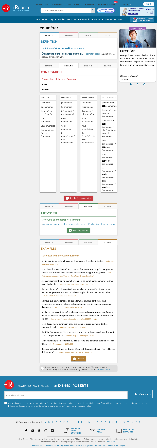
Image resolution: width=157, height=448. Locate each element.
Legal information (67, 445)
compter (90, 54)
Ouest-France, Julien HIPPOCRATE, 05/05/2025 (77, 284)
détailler (98, 54)
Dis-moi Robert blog (43, 19)
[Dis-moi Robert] (105, 10)
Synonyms (56, 4)
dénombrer (81, 224)
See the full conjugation (80, 198)
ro (103, 106)
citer (65, 224)
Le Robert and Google (116, 445)
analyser (58, 224)
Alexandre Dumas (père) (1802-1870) (68, 307)
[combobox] (66, 10)
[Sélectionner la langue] (148, 4)
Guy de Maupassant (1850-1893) (61, 344)
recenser (111, 224)
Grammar (89, 4)
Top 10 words (83, 19)
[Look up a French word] (93, 10)
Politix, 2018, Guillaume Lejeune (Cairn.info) (60, 296)
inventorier (101, 224)
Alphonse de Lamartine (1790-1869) (73, 327)
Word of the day (64, 19)
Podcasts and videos (114, 19)
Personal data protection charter (45, 445)
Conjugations (73, 4)
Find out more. (103, 369)
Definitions (42, 4)
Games (97, 19)
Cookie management (85, 445)
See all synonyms (80, 230)
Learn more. (111, 441)
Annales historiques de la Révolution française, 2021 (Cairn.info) (74, 319)
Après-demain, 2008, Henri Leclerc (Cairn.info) (76, 352)
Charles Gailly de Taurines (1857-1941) (80, 336)
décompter (48, 224)
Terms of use (100, 445)
